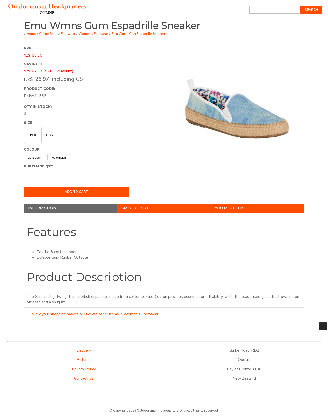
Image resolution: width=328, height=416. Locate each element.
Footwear (68, 34)
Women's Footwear (93, 34)
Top (323, 326)
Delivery (84, 350)
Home (31, 34)
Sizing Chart (135, 208)
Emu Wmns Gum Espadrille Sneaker (138, 34)
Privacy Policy (84, 369)
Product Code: (39, 88)
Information (42, 208)
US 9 (49, 135)
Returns (84, 359)
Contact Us (84, 378)
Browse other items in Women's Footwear (121, 314)
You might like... (231, 208)
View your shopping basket (55, 314)
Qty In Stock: (38, 106)
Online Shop (48, 34)
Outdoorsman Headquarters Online (163, 410)
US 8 (32, 135)
